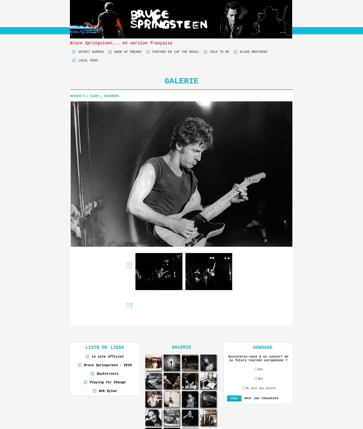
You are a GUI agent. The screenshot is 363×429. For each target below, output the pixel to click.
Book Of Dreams (125, 52)
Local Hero (85, 61)
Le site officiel (107, 316)
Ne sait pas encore (261, 347)
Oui (260, 328)
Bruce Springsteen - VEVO (107, 325)
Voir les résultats (260, 358)
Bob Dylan (108, 350)
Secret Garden (88, 52)
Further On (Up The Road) (172, 52)
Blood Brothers (250, 52)
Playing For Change (107, 342)
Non (260, 338)
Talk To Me (216, 52)
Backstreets (108, 333)
